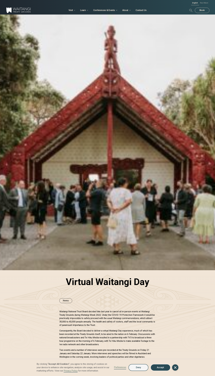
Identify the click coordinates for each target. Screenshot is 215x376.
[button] (175, 367)
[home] (27, 10)
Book (202, 10)
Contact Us (141, 10)
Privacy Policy (71, 370)
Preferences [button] (120, 367)
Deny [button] (138, 367)
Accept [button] (160, 367)
